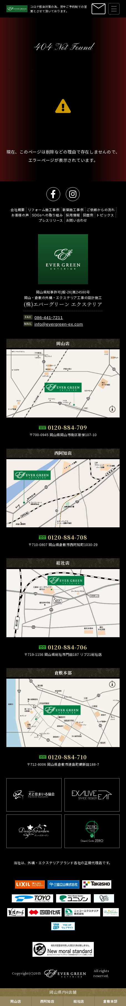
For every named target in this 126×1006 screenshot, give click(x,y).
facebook (53, 194)
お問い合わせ (76, 220)
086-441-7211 (48, 317)
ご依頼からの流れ (101, 209)
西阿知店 (47, 1001)
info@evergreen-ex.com (58, 324)
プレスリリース (51, 220)
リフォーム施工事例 (44, 209)
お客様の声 (20, 214)
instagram (73, 194)
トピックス (105, 214)
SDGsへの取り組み (47, 214)
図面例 (88, 214)
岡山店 (15, 1001)
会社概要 (18, 209)
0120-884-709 (67, 427)
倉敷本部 (110, 1001)
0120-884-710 (67, 757)
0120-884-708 (67, 537)
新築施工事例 (73, 209)
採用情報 (73, 214)
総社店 (79, 1001)
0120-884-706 (67, 647)
